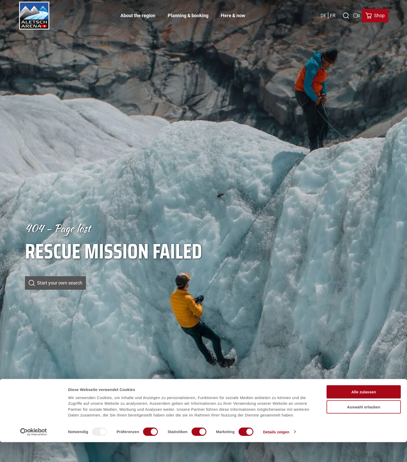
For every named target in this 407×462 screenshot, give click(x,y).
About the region (137, 14)
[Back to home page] (34, 14)
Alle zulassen (363, 412)
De (323, 14)
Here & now (233, 14)
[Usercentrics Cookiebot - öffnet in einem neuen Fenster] (33, 452)
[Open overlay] (346, 14)
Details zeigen (276, 452)
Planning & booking (188, 14)
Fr (332, 14)
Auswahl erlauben (363, 427)
